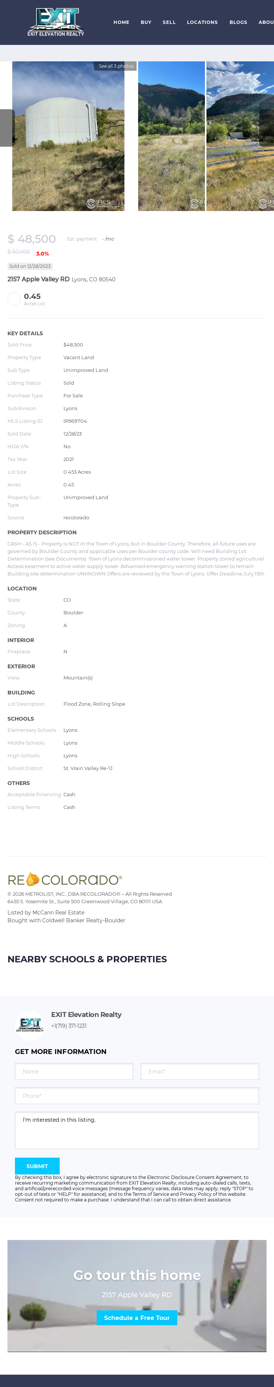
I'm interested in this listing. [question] (137, 1130)
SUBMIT (37, 1166)
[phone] (137, 1095)
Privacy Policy (196, 1194)
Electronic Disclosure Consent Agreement (194, 1177)
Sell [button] (169, 22)
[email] (200, 1071)
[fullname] (74, 1071)
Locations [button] (202, 22)
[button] (55, 22)
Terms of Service (151, 1194)
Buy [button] (146, 22)
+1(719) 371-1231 (69, 1026)
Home (121, 22)
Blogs (239, 22)
